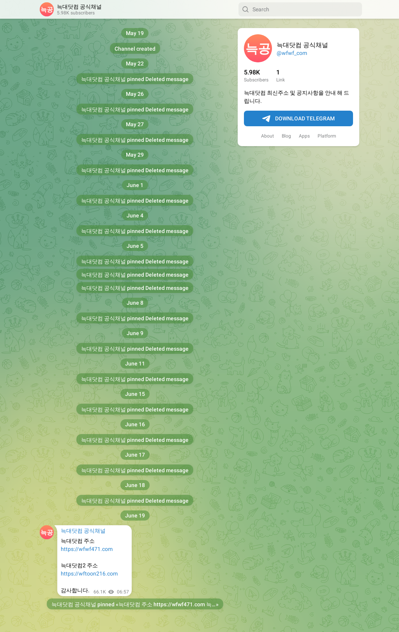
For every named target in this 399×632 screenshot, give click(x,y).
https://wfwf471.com (87, 549)
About (267, 136)
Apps (304, 136)
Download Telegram (298, 118)
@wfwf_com (292, 53)
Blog (286, 136)
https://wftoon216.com (89, 573)
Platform (327, 136)
